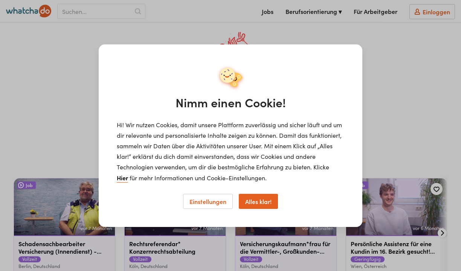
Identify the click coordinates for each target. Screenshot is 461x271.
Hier (122, 178)
